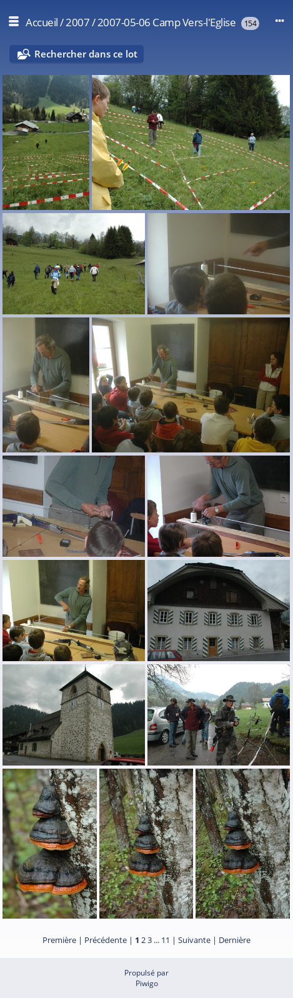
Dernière (235, 940)
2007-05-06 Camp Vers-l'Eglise (166, 22)
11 (165, 940)
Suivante (194, 940)
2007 (77, 22)
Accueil (42, 22)
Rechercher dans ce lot (85, 53)
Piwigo (147, 983)
